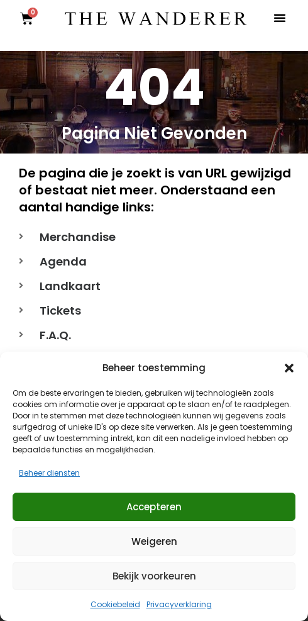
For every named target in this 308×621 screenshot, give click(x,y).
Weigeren (154, 541)
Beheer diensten (49, 472)
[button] (289, 368)
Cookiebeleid (115, 604)
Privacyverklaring (179, 604)
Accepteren (154, 506)
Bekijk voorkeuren (154, 576)
